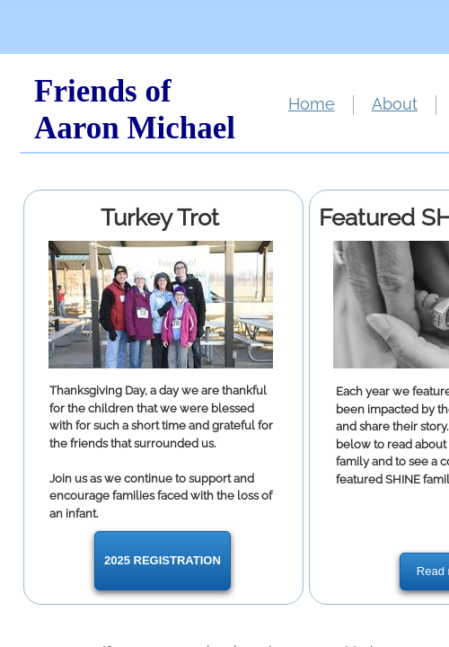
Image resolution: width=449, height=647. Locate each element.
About (395, 103)
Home (311, 103)
